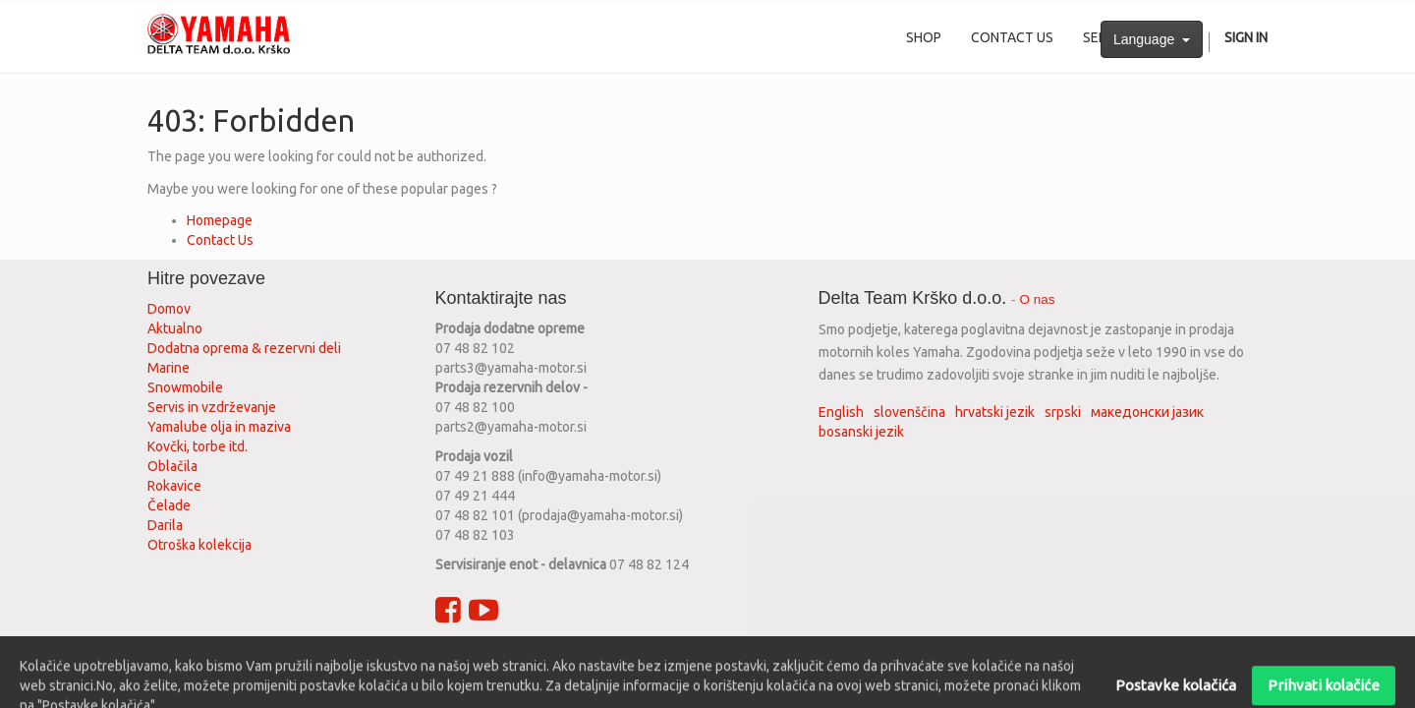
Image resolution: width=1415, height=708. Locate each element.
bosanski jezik (861, 432)
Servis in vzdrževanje (211, 407)
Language (1151, 39)
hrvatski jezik (995, 412)
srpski (1063, 412)
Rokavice (174, 486)
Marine (168, 368)
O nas (1037, 299)
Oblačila (172, 466)
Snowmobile (185, 387)
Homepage (220, 220)
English (841, 412)
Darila (165, 525)
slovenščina (909, 412)
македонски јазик (1147, 412)
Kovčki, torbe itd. (197, 446)
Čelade (169, 505)
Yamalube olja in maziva (219, 427)
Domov (169, 309)
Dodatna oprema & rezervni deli (244, 348)
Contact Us (220, 240)
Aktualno (174, 328)
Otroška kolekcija (199, 545)
